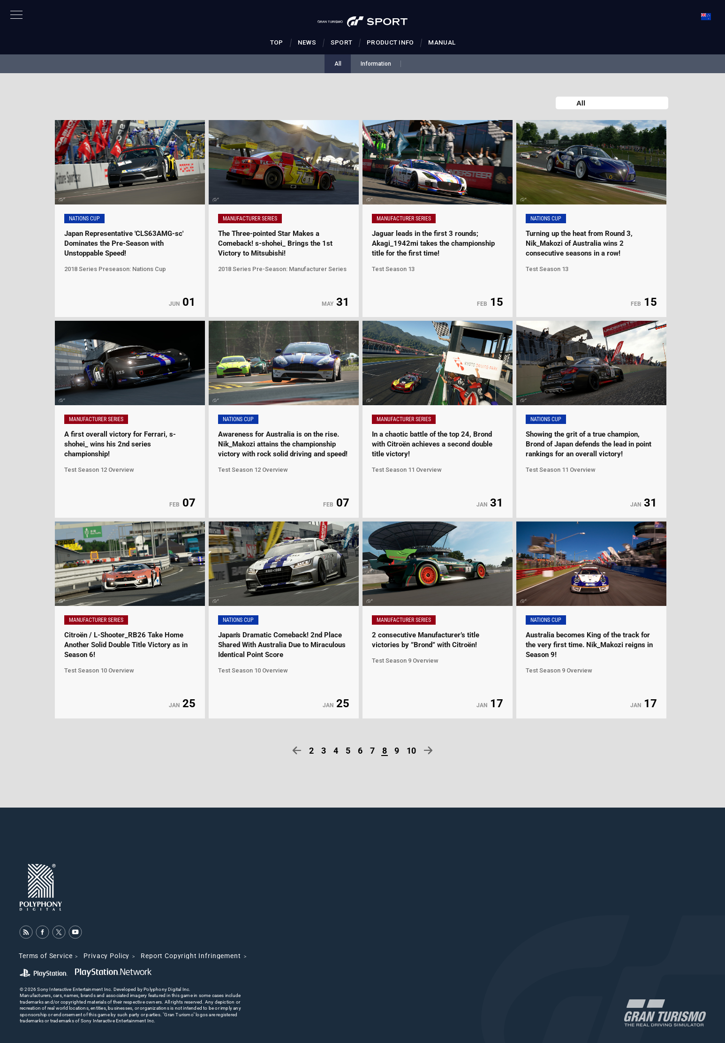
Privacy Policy (106, 955)
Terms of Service (45, 955)
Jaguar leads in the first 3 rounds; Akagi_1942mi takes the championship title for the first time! (433, 243)
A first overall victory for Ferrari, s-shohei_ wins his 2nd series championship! (120, 444)
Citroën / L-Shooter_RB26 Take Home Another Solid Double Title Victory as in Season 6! (126, 645)
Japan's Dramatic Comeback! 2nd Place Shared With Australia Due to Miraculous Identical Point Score (282, 645)
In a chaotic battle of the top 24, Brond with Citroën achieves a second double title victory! (432, 444)
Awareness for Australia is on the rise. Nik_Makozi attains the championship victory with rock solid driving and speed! (282, 444)
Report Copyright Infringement (191, 955)
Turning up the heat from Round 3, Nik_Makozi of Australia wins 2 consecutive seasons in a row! (579, 243)
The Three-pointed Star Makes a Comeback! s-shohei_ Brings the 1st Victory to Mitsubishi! (275, 243)
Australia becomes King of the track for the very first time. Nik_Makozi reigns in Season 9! (589, 645)
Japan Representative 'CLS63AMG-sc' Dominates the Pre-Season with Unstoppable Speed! (123, 243)
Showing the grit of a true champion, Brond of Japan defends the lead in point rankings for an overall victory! (588, 444)
